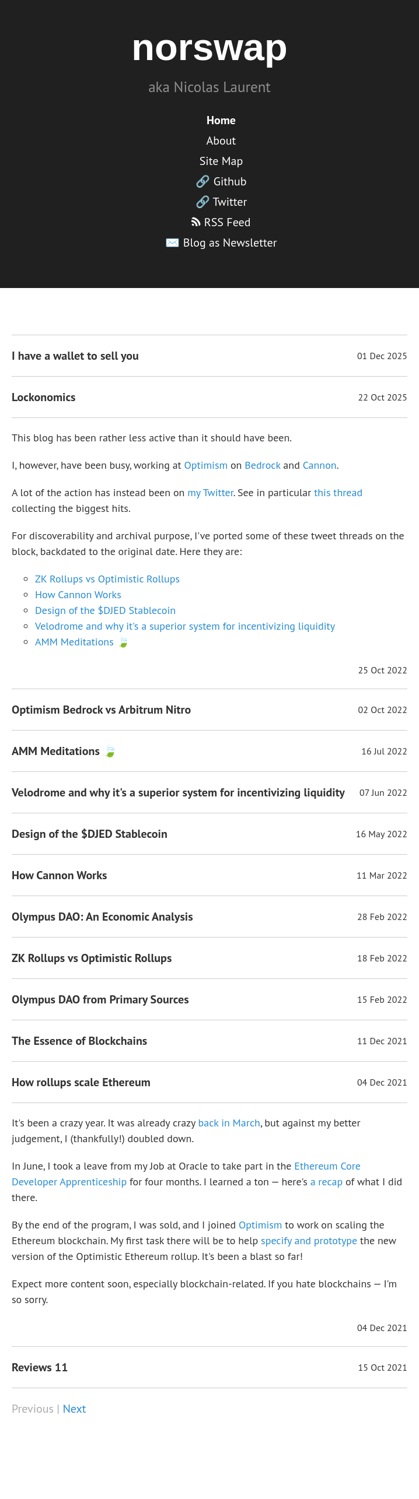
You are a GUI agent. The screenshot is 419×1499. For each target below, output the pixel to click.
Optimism (206, 465)
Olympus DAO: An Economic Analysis (102, 916)
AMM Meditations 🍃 (82, 641)
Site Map (221, 160)
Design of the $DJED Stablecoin (105, 610)
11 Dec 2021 (382, 1041)
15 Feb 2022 (382, 999)
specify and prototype (309, 1240)
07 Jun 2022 (383, 792)
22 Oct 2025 (382, 397)
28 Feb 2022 (382, 916)
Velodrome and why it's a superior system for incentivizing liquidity (185, 626)
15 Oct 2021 (382, 1367)
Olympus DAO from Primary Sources (100, 999)
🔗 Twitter (221, 201)
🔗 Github (220, 181)
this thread (338, 492)
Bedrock (262, 465)
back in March (229, 1122)
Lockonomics (44, 397)
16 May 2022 (381, 834)
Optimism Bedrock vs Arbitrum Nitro (101, 709)
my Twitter (210, 492)
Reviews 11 (40, 1367)
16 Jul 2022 (384, 751)
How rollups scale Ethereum (81, 1082)
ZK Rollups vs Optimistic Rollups (107, 578)
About (221, 140)
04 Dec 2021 (382, 1082)
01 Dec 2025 (382, 355)
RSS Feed (220, 222)
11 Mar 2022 (382, 875)
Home (221, 120)
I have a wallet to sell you (75, 355)
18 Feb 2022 (382, 958)
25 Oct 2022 (382, 670)
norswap (209, 47)
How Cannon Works (78, 594)
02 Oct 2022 (382, 709)
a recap (326, 1181)
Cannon (320, 465)
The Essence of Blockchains (79, 1040)
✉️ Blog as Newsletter (221, 242)
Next (74, 1408)
